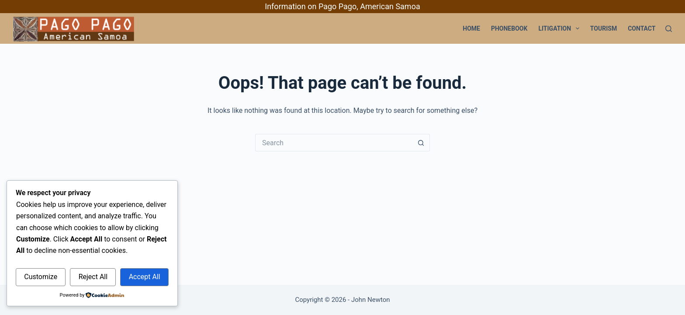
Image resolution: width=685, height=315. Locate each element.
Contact (641, 28)
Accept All (144, 277)
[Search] (668, 28)
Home (471, 28)
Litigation (560, 28)
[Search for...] (333, 142)
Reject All (93, 277)
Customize (40, 277)
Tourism (603, 28)
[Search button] (421, 142)
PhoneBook (509, 28)
